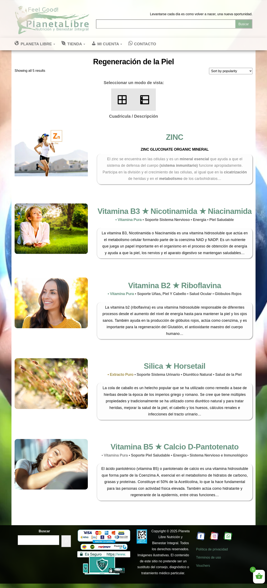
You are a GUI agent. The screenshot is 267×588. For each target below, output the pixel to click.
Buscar (44, 531)
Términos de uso (208, 557)
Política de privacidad (212, 549)
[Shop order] (230, 71)
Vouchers (203, 565)
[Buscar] (66, 541)
